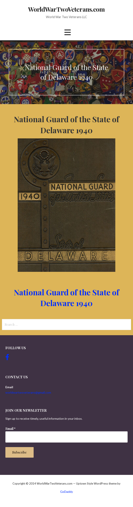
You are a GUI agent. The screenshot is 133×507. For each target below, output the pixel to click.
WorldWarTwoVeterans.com (66, 9)
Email (10, 429)
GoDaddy (66, 491)
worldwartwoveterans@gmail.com (28, 392)
